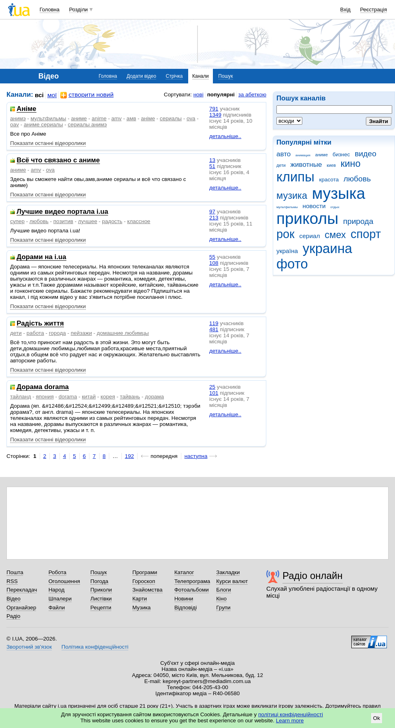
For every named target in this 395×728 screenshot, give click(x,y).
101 (213, 393)
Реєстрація (373, 9)
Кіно (221, 599)
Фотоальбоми (191, 590)
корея (108, 397)
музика (291, 195)
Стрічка (174, 76)
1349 (215, 115)
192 (129, 456)
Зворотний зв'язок (29, 647)
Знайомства (147, 590)
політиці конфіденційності (290, 714)
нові (198, 95)
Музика (141, 608)
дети (281, 165)
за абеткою (252, 95)
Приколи (101, 590)
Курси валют (232, 581)
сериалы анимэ (87, 124)
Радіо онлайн (312, 575)
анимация (302, 155)
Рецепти (100, 608)
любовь (357, 179)
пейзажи (81, 333)
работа (35, 333)
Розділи (78, 9)
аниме (321, 154)
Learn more (290, 720)
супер (17, 221)
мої (52, 95)
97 (212, 212)
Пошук (225, 76)
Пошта (14, 572)
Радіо (13, 616)
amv (116, 118)
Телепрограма (192, 581)
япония (45, 397)
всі (39, 95)
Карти (139, 599)
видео (365, 153)
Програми (144, 572)
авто (283, 154)
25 (212, 387)
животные (306, 164)
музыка (338, 193)
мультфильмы (287, 207)
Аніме (26, 109)
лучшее (87, 221)
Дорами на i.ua (41, 257)
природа (358, 221)
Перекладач (21, 590)
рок (285, 234)
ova (191, 118)
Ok (376, 718)
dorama (68, 397)
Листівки (101, 599)
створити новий (86, 95)
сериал (309, 235)
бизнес (341, 154)
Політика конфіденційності (95, 647)
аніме (148, 118)
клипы (295, 176)
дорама (154, 397)
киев (331, 165)
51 (212, 166)
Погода (99, 581)
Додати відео (141, 76)
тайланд (20, 397)
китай (89, 397)
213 (213, 218)
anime (99, 118)
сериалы (171, 118)
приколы (307, 218)
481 (213, 329)
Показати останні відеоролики (48, 143)
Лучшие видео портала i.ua (62, 212)
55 (212, 257)
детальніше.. (225, 136)
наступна (196, 456)
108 (213, 263)
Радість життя (40, 323)
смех (335, 235)
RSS (12, 581)
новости (313, 205)
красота (329, 180)
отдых (334, 207)
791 (213, 109)
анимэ (18, 118)
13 (212, 160)
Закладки (228, 572)
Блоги (223, 590)
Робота (57, 572)
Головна (49, 9)
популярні (221, 95)
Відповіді (185, 608)
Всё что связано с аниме (58, 160)
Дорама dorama (43, 387)
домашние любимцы (123, 333)
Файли (57, 608)
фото (292, 263)
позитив (63, 221)
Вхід (345, 9)
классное (138, 221)
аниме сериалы (43, 124)
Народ (57, 590)
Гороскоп (143, 581)
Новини (183, 599)
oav (14, 124)
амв (131, 118)
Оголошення (64, 581)
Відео (13, 599)
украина (327, 248)
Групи (223, 608)
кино (350, 163)
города (57, 333)
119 (213, 323)
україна (287, 250)
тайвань (130, 397)
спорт (365, 234)
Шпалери (60, 599)
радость (112, 221)
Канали (200, 76)
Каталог (184, 572)
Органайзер (21, 608)
